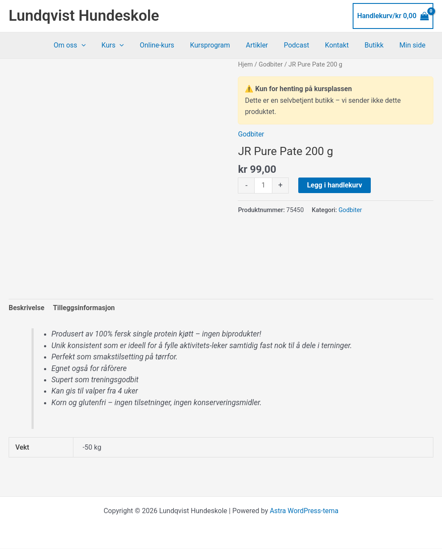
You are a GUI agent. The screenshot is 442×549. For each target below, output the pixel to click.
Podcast (303, 45)
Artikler (266, 45)
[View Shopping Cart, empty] (393, 16)
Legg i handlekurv (334, 185)
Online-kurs (170, 45)
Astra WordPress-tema (303, 511)
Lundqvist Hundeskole (84, 16)
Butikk (377, 45)
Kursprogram (221, 45)
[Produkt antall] (263, 186)
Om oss (87, 45)
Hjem (245, 64)
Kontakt (342, 45)
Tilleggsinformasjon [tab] (84, 308)
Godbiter (271, 64)
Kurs (128, 45)
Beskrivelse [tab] (26, 308)
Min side (413, 45)
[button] (98, 45)
